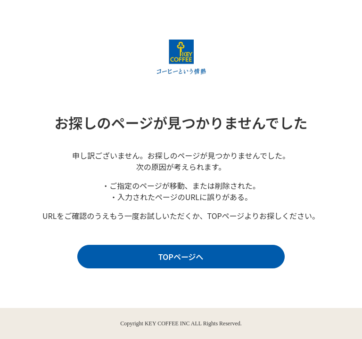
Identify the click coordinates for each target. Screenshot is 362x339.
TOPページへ (179, 257)
